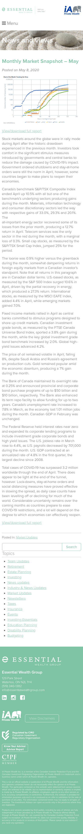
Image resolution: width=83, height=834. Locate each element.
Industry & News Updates (26, 588)
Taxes (11, 604)
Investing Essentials (22, 619)
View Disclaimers (42, 718)
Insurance (14, 609)
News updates (18, 582)
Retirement (15, 566)
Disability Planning (21, 630)
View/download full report (21, 131)
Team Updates (18, 561)
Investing (14, 577)
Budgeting (15, 635)
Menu (10, 23)
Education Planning (22, 625)
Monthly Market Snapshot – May (40, 61)
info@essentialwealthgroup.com (23, 690)
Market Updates (26, 537)
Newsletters (16, 598)
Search (71, 547)
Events (12, 614)
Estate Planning (19, 572)
